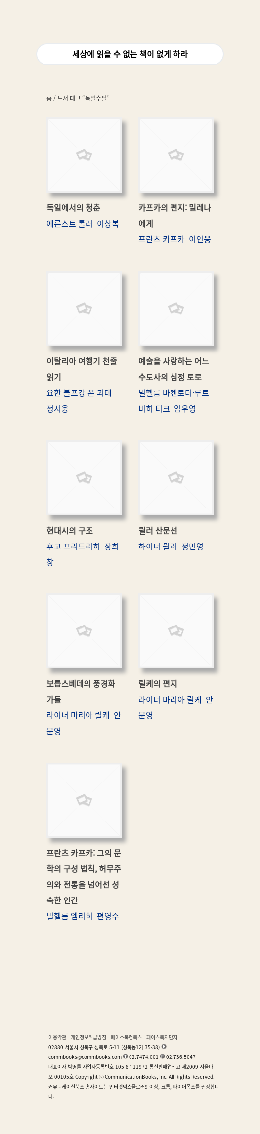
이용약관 (57, 1037)
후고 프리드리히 (73, 546)
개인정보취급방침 (88, 1037)
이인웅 (200, 239)
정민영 (192, 546)
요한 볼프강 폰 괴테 (79, 393)
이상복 (108, 224)
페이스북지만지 (161, 1037)
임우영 (185, 409)
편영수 (108, 916)
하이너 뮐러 (157, 546)
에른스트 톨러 (69, 224)
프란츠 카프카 (161, 239)
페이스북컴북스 (126, 1037)
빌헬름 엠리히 (69, 916)
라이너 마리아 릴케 (78, 715)
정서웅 (57, 409)
